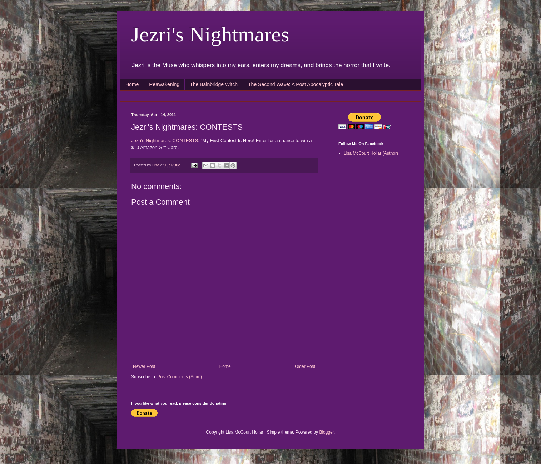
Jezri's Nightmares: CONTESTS (164, 140)
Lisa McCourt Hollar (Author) (371, 153)
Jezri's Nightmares (210, 34)
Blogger (326, 432)
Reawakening (164, 84)
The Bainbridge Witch (214, 84)
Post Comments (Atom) (179, 376)
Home (132, 84)
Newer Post (144, 366)
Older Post (305, 366)
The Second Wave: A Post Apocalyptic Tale (295, 84)
